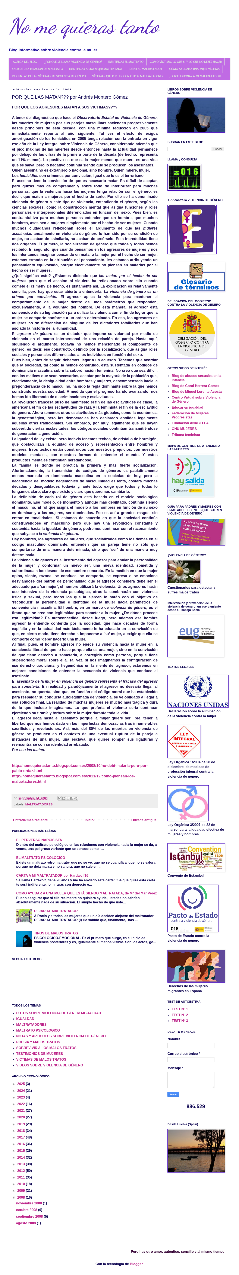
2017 (21, 1137)
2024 (21, 1091)
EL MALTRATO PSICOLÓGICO (40, 858)
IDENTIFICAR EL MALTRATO (125, 62)
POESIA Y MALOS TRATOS (38, 1042)
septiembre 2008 (30, 1216)
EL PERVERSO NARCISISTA (39, 840)
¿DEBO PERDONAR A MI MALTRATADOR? (195, 76)
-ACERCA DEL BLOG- (25, 62)
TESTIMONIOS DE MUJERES (39, 1054)
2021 (21, 1110)
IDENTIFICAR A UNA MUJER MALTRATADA (95, 69)
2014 (21, 1157)
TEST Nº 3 (180, 1021)
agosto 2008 (26, 1223)
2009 (21, 1190)
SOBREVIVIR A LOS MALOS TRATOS (46, 1048)
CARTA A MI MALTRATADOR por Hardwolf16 (52, 875)
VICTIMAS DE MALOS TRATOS (41, 1059)
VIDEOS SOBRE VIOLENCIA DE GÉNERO (49, 1065)
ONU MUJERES (184, 429)
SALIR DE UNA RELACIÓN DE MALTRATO (37, 69)
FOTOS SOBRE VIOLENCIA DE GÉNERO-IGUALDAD (58, 1013)
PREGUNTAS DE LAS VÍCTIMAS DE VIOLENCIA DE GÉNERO (49, 76)
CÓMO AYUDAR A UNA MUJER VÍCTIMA (194, 69)
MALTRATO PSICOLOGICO (38, 1030)
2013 (21, 1164)
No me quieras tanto (84, 26)
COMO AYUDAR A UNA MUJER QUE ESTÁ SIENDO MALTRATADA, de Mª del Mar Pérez (86, 893)
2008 (21, 1197)
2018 (21, 1131)
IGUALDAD (25, 1019)
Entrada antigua (144, 820)
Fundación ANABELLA (190, 423)
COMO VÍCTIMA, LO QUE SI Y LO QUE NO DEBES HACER (185, 62)
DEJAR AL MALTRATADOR (56, 911)
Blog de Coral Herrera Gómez (195, 386)
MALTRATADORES (39, 804)
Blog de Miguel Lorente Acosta (197, 391)
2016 (21, 1144)
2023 (21, 1097)
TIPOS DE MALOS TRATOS (56, 933)
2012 (21, 1171)
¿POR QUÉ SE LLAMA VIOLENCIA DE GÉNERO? (73, 62)
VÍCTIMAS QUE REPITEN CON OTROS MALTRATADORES (127, 76)
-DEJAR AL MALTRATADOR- (145, 69)
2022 (21, 1104)
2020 (21, 1117)
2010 (21, 1184)
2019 (21, 1124)
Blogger (136, 1264)
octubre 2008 (27, 1210)
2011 (21, 1177)
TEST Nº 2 (180, 1015)
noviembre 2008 (29, 1203)
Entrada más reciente (30, 820)
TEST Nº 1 (180, 1009)
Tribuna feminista (186, 435)
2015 (21, 1150)
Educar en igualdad (187, 407)
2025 (21, 1084)
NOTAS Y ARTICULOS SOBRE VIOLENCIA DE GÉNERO (61, 1036)
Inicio (89, 820)
